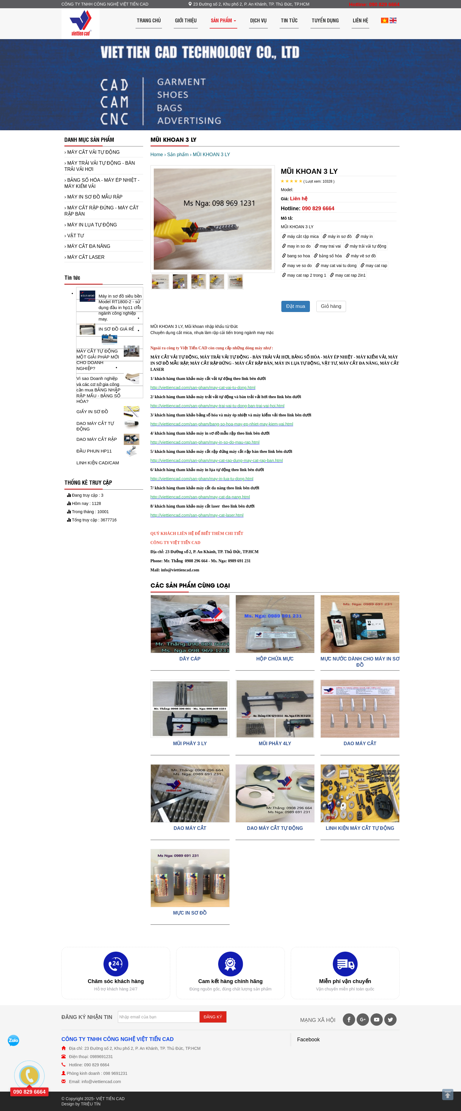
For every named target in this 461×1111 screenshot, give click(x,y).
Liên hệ (360, 20)
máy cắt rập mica (300, 236)
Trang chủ (149, 20)
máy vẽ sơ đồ (361, 255)
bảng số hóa (328, 255)
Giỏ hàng (331, 306)
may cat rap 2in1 (347, 275)
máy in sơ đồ (337, 236)
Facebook (308, 1039)
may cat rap (373, 265)
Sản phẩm (223, 20)
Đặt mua (295, 306)
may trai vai (328, 246)
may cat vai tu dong (335, 265)
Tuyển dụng (325, 20)
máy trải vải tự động (365, 246)
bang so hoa (296, 255)
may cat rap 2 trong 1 (304, 275)
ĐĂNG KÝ (213, 1017)
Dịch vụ (258, 20)
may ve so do (297, 265)
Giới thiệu (186, 20)
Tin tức (289, 20)
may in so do (296, 246)
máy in (364, 236)
